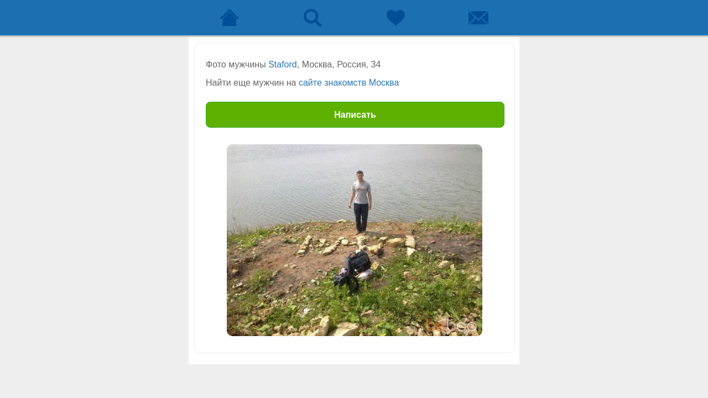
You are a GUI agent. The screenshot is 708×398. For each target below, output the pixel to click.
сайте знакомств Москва (349, 82)
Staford (282, 64)
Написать (355, 114)
